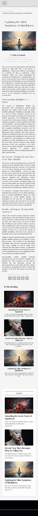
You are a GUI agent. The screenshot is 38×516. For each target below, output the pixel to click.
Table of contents (18, 55)
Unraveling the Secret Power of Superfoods (19, 311)
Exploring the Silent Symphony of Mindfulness (19, 370)
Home (3, 11)
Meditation (10, 11)
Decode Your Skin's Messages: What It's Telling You (19, 339)
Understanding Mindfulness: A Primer (18, 57)
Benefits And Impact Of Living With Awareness (18, 61)
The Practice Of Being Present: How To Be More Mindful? (18, 59)
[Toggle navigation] (4, 3)
